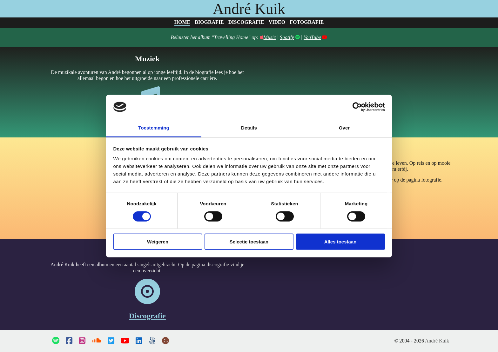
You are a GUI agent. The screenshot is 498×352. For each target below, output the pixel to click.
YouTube (312, 37)
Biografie (209, 22)
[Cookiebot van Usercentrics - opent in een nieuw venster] (357, 107)
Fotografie (307, 22)
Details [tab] (249, 127)
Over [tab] (344, 127)
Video (277, 22)
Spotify (287, 37)
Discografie (246, 22)
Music (268, 37)
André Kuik (249, 8)
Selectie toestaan (249, 241)
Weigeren (157, 241)
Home (182, 22)
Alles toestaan (340, 241)
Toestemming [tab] (153, 127)
